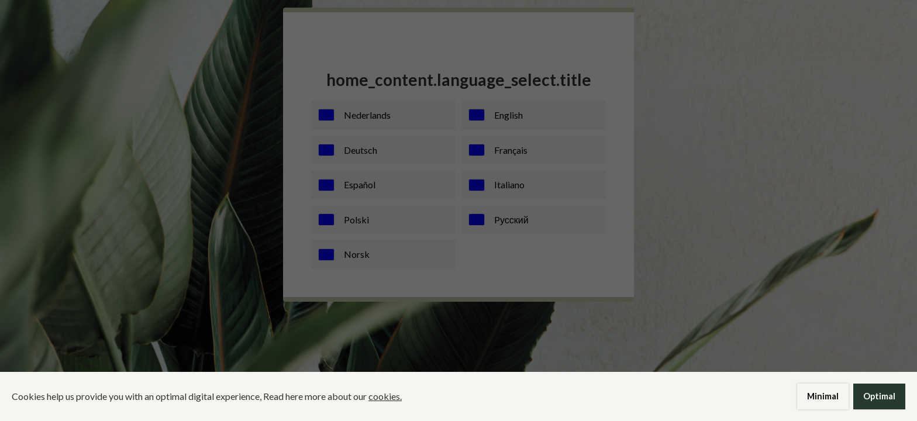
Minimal (823, 396)
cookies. (385, 396)
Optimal (879, 396)
